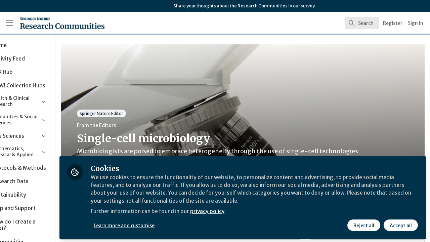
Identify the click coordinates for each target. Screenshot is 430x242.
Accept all (400, 224)
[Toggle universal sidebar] (9, 22)
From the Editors (127, 125)
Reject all (363, 224)
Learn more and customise (155, 224)
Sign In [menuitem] (415, 23)
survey (307, 6)
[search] (362, 23)
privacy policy (239, 211)
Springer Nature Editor (132, 113)
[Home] (52, 22)
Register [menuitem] (392, 23)
